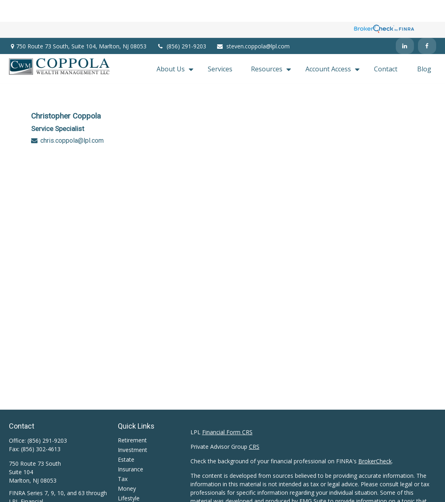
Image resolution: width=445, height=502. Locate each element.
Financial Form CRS (227, 410)
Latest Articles (136, 486)
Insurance (130, 447)
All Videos (130, 495)
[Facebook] (427, 24)
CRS (254, 424)
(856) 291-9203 (181, 24)
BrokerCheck (375, 439)
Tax (122, 456)
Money (127, 466)
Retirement (132, 418)
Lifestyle (129, 476)
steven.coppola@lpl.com (253, 24)
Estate (126, 437)
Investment (132, 427)
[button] (172, 47)
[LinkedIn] (405, 24)
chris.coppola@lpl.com (72, 119)
